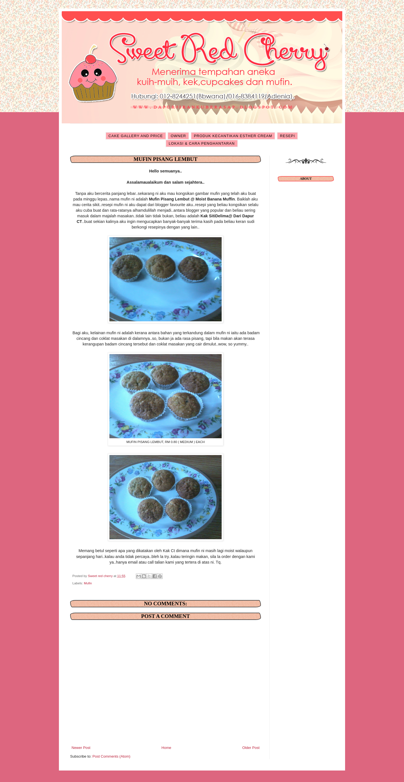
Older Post (251, 748)
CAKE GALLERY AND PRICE (136, 136)
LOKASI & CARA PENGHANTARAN (202, 143)
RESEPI (287, 136)
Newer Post (81, 748)
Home (166, 748)
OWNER (178, 136)
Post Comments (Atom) (111, 756)
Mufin (88, 583)
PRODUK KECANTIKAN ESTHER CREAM (233, 136)
